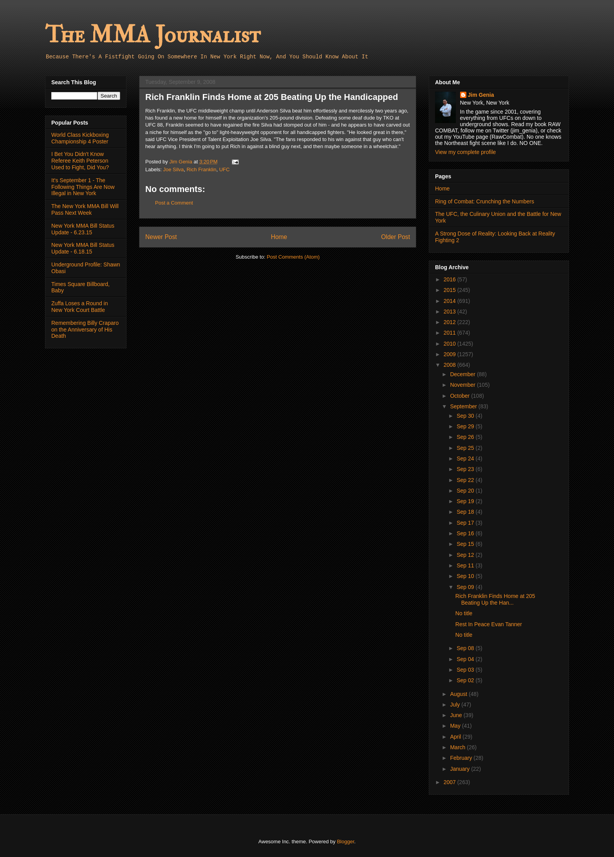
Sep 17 (466, 523)
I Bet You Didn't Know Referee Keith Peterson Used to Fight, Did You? (80, 160)
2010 (450, 344)
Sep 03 (466, 670)
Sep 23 (466, 469)
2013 (450, 311)
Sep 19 (466, 501)
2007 (450, 782)
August (459, 694)
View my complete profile (465, 152)
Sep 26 (466, 437)
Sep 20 (466, 490)
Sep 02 (466, 680)
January (460, 769)
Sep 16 (466, 533)
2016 (450, 279)
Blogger (345, 841)
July (455, 704)
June (456, 715)
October (460, 396)
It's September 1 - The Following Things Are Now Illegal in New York (83, 187)
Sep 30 (466, 416)
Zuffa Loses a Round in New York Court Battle (79, 306)
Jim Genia (481, 95)
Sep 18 (466, 512)
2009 (450, 354)
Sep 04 (466, 659)
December (463, 374)
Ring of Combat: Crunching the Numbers (484, 201)
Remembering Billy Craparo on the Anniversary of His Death (85, 329)
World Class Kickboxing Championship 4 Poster (80, 138)
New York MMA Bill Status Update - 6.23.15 (82, 229)
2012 (450, 322)
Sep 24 (466, 458)
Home (279, 237)
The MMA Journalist (152, 35)
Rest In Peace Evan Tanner (488, 624)
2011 (450, 333)
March (458, 747)
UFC (224, 169)
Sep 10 (466, 576)
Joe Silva (173, 169)
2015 (450, 290)
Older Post (395, 237)
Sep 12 (466, 555)
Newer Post (161, 237)
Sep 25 (466, 448)
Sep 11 (466, 565)
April (456, 737)
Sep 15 (466, 544)
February (461, 758)
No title (464, 613)
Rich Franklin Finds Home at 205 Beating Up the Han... (495, 599)
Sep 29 (466, 426)
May (456, 726)
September (464, 406)
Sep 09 (466, 587)
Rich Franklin (202, 169)
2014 (450, 301)
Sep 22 (466, 480)
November (463, 385)
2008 (450, 365)
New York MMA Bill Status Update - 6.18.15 (82, 248)
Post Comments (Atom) (293, 257)
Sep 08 (466, 648)
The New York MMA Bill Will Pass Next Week (85, 209)
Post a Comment (174, 203)
